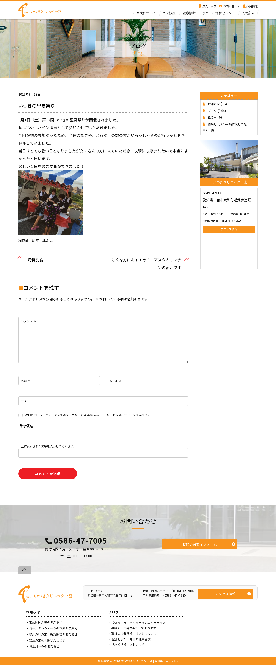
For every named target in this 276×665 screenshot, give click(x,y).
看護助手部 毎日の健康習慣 (131, 639)
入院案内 (248, 13)
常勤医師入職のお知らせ (45, 622)
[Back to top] (24, 570)
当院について (146, 13)
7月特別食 (34, 259)
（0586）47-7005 (226, 214)
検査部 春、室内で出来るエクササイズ (138, 622)
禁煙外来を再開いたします (47, 640)
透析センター (225, 13)
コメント (28, 321)
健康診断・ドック (196, 13)
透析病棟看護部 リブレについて (134, 633)
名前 (25, 381)
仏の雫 (212, 117)
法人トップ (207, 6)
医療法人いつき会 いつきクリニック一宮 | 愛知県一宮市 (136, 661)
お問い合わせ (229, 6)
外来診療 (169, 13)
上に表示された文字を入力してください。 (48, 446)
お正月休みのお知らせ (44, 646)
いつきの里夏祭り (36, 105)
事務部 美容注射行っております (133, 628)
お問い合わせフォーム (199, 544)
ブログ (212, 111)
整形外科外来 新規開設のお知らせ (53, 634)
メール (115, 381)
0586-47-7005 (80, 540)
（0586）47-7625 (222, 221)
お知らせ (214, 104)
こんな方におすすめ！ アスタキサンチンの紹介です (146, 263)
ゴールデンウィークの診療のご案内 (53, 628)
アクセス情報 (229, 229)
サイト (25, 401)
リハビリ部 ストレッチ (127, 644)
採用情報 (250, 6)
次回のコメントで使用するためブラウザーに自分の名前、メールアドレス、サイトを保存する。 (88, 415)
